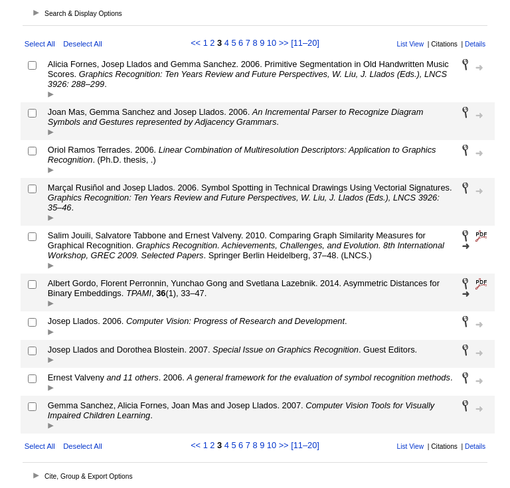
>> (284, 43)
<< (196, 43)
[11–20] (305, 43)
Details (475, 44)
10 (271, 43)
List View (410, 44)
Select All (40, 44)
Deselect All (82, 44)
